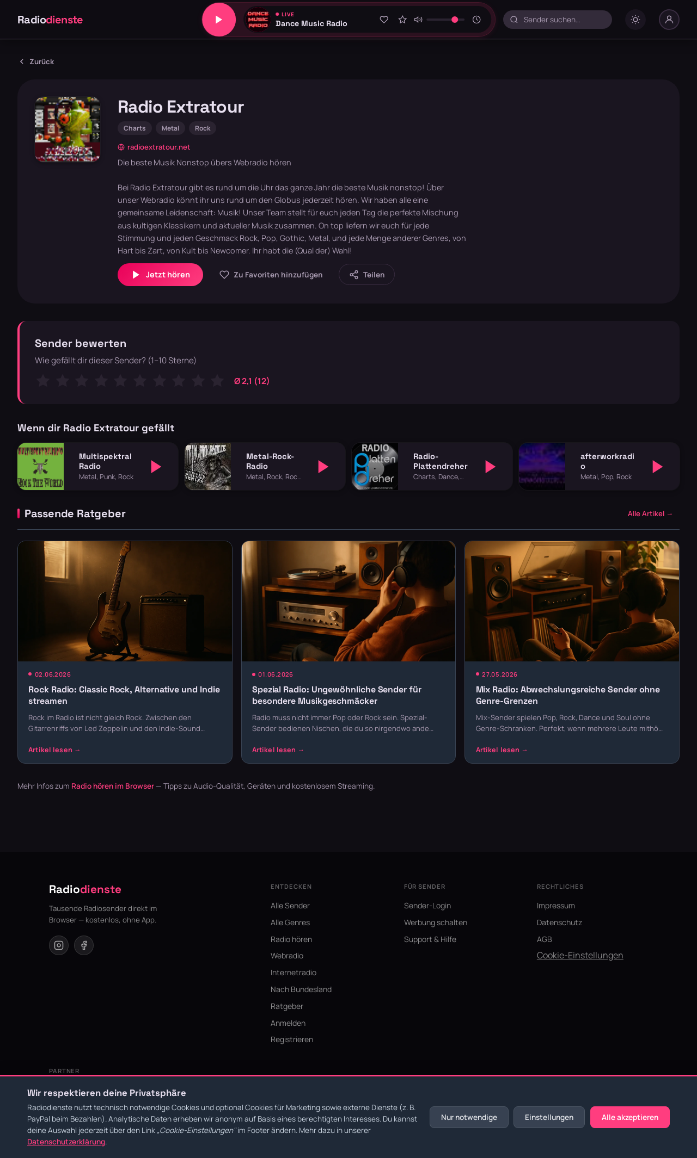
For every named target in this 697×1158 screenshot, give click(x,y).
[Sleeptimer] (476, 20)
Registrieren (292, 1039)
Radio (50, 20)
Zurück (35, 61)
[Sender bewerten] (402, 19)
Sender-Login (427, 905)
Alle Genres (290, 922)
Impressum (556, 905)
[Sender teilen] (367, 274)
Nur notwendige (469, 1117)
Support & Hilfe (430, 939)
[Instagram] (59, 945)
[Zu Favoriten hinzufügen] (383, 19)
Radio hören (291, 939)
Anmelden (288, 1023)
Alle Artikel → (650, 513)
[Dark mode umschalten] (635, 19)
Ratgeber (287, 1006)
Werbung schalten (435, 922)
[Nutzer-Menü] (669, 19)
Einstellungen (549, 1117)
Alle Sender (290, 905)
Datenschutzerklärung (66, 1142)
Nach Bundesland (301, 989)
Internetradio (293, 972)
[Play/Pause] (219, 19)
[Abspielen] (156, 467)
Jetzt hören (160, 274)
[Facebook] (84, 945)
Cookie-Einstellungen (580, 955)
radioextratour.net (154, 147)
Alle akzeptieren (630, 1117)
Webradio (287, 955)
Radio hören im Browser (112, 786)
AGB (544, 939)
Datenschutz (559, 922)
